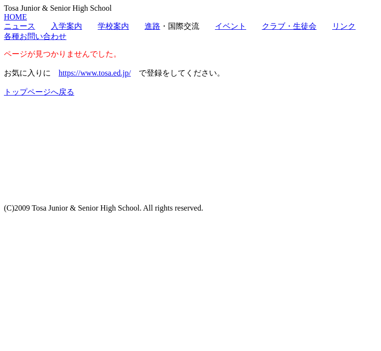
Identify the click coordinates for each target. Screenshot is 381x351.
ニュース (19, 26)
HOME (15, 17)
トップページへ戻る (39, 92)
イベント (230, 26)
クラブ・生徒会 (289, 26)
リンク (344, 26)
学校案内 (113, 26)
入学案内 (66, 26)
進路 (152, 26)
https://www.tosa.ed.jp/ (95, 73)
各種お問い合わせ (35, 36)
